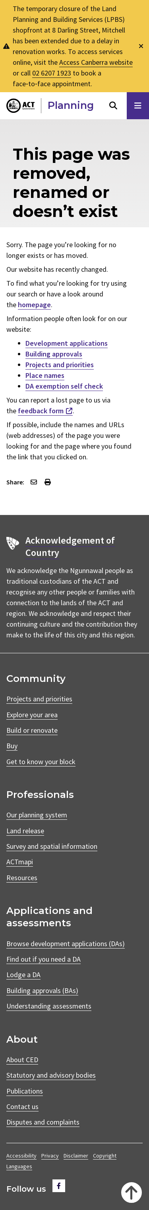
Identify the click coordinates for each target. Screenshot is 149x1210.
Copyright (104, 1155)
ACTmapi (19, 861)
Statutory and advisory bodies (51, 1075)
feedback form (41, 410)
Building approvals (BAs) (42, 990)
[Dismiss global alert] (141, 46)
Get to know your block (40, 761)
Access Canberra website (96, 62)
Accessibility (21, 1155)
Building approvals (53, 353)
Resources (21, 877)
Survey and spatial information (51, 846)
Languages (19, 1166)
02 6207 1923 (51, 72)
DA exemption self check (64, 386)
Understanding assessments (48, 1006)
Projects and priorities (59, 364)
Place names (44, 375)
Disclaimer (76, 1155)
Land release (25, 830)
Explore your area (32, 714)
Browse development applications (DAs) (65, 943)
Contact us (22, 1106)
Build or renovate (32, 730)
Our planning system (36, 814)
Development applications (66, 343)
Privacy (50, 1155)
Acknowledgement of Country (70, 546)
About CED (22, 1059)
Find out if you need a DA (43, 959)
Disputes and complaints (42, 1122)
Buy (11, 745)
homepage (34, 304)
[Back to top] (131, 1192)
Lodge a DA (23, 974)
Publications (24, 1091)
